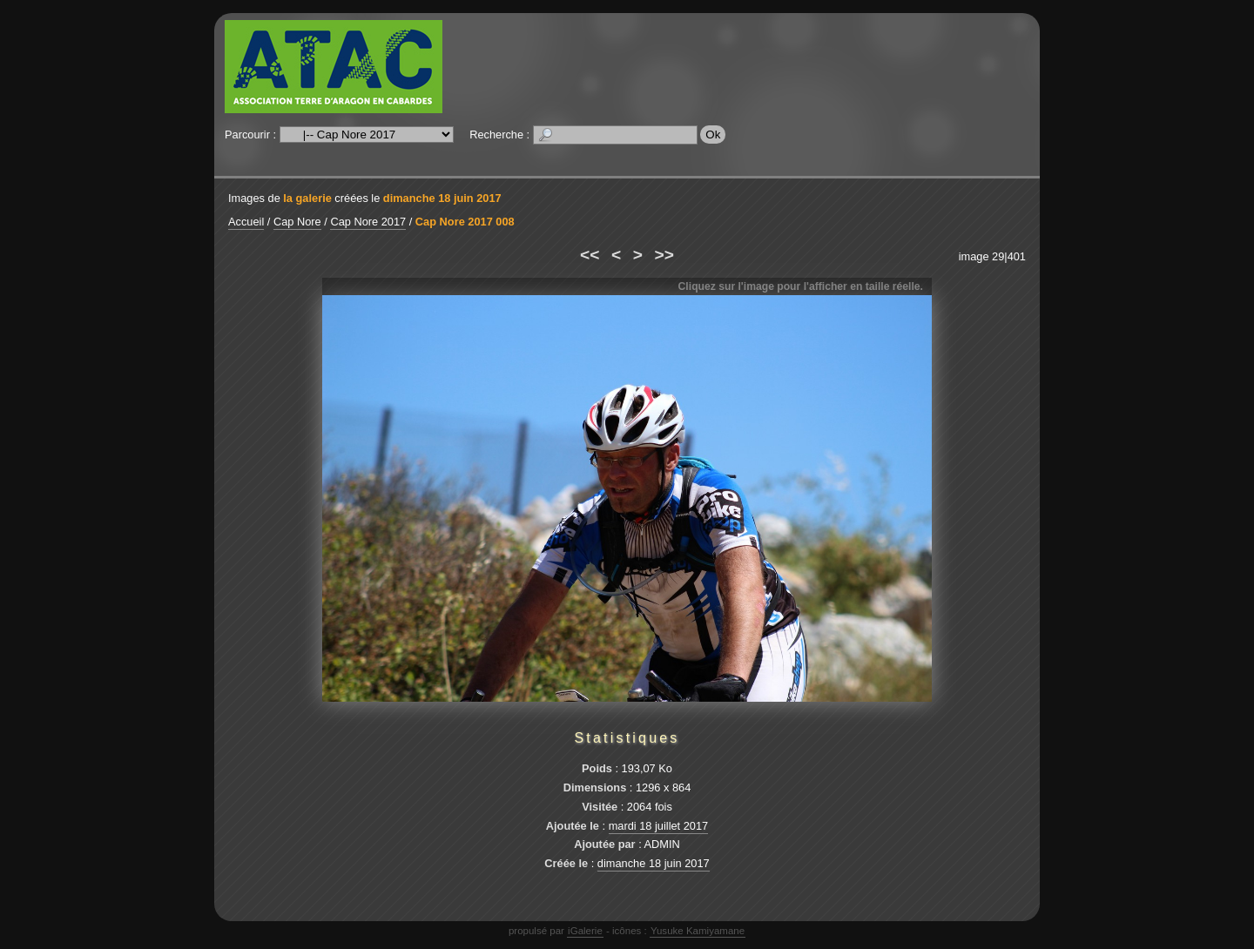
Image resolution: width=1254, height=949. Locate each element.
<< (589, 255)
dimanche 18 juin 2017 (442, 198)
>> (664, 255)
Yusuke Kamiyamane (698, 930)
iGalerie (585, 930)
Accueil (246, 221)
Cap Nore (297, 221)
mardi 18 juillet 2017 (659, 825)
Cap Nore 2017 (368, 221)
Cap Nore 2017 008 (465, 221)
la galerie (307, 198)
